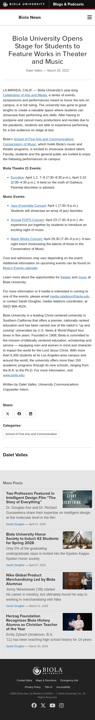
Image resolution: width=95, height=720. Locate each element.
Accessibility (63, 687)
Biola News (30, 17)
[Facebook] (34, 705)
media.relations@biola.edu (70, 296)
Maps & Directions (46, 680)
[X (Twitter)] (43, 705)
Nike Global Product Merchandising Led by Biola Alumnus (30, 579)
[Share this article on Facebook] (19, 414)
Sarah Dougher (15, 524)
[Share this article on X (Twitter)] (8, 414)
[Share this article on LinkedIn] (30, 414)
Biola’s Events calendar (20, 268)
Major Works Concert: (27, 239)
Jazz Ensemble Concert (28, 206)
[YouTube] (52, 705)
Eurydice (17, 177)
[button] (89, 17)
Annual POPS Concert (27, 220)
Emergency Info (69, 680)
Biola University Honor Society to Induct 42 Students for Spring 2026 (32, 538)
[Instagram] (61, 705)
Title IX (48, 687)
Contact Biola (24, 680)
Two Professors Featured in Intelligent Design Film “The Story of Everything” (31, 497)
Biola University (27, 4)
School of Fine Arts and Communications (44, 139)
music (82, 277)
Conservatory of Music (19, 144)
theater (66, 277)
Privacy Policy (33, 687)
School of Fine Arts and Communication (31, 434)
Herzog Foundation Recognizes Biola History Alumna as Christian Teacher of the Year (31, 622)
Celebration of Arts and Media (25, 95)
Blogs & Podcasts (68, 4)
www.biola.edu (13, 375)
